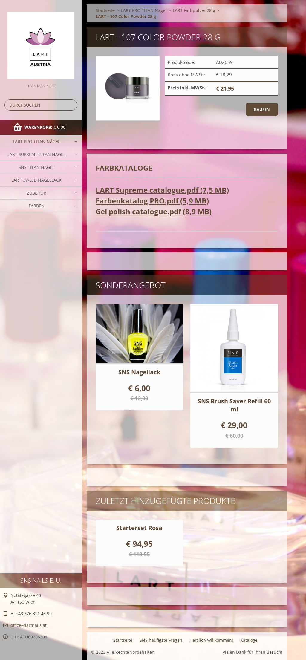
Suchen (72, 105)
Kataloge (249, 640)
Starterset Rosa (139, 528)
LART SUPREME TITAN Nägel (36, 154)
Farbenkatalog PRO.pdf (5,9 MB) (152, 201)
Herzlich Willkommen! (211, 640)
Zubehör (36, 193)
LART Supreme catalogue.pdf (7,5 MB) (162, 190)
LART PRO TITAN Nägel (36, 141)
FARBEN (37, 206)
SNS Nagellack (139, 372)
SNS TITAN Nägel (36, 167)
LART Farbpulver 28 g (194, 10)
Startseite (105, 10)
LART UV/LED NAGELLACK (36, 180)
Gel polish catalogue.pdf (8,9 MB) (154, 211)
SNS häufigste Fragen (161, 640)
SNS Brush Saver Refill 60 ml (234, 405)
